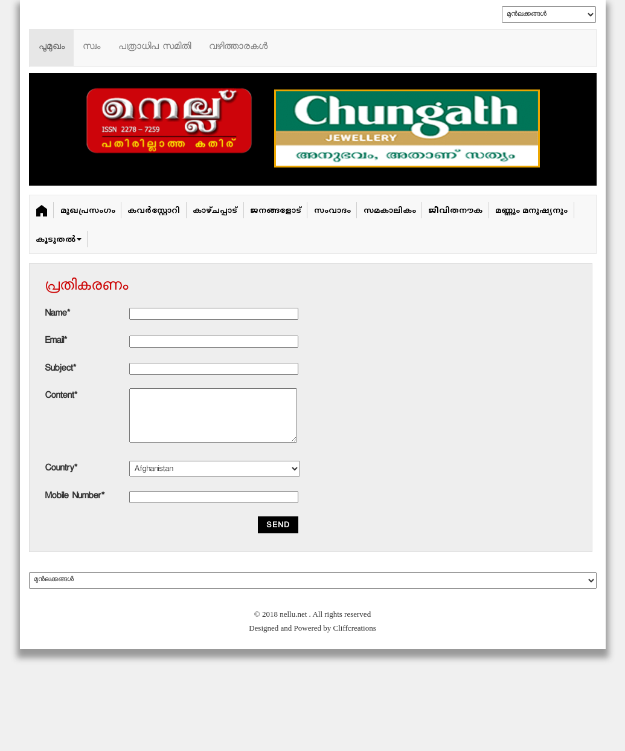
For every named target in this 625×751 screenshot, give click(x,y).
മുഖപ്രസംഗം (87, 211)
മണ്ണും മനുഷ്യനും (531, 211)
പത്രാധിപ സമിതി (154, 47)
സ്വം (91, 47)
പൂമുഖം (52, 47)
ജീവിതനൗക (455, 211)
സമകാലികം (390, 211)
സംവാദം (332, 211)
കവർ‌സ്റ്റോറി (153, 211)
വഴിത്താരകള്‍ (238, 47)
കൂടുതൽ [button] (59, 240)
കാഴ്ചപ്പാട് (215, 211)
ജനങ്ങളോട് (275, 211)
